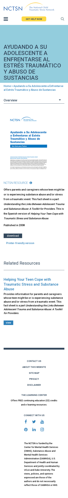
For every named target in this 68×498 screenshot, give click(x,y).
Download (13, 235)
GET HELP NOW (34, 19)
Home (7, 86)
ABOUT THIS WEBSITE (34, 367)
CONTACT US (34, 361)
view (8, 322)
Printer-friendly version (20, 243)
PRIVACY (34, 379)
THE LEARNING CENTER (34, 395)
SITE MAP (34, 373)
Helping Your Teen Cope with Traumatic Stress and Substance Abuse (31, 284)
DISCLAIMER (34, 385)
